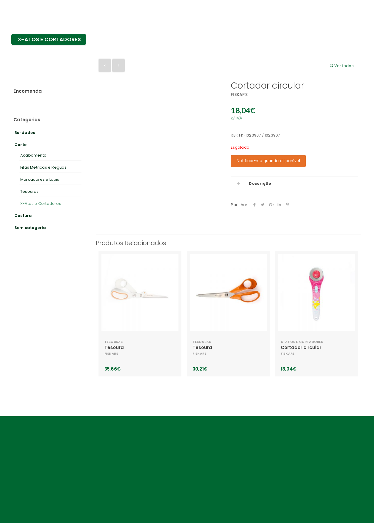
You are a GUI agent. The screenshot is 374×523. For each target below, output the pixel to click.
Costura (23, 215)
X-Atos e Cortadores (40, 203)
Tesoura (114, 347)
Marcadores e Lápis (39, 179)
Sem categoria (30, 227)
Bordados (24, 132)
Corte (20, 144)
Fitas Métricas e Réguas (43, 167)
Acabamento (33, 155)
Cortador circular (301, 347)
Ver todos (341, 66)
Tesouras (29, 191)
